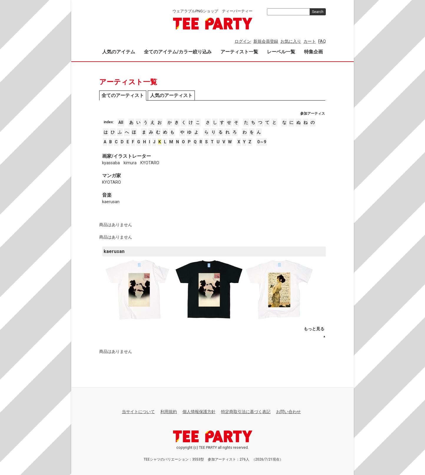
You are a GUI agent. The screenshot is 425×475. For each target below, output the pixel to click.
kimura (130, 162)
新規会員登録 (265, 41)
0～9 (261, 141)
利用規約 (168, 411)
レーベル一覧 (281, 52)
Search (317, 12)
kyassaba (111, 162)
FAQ (322, 41)
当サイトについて (138, 411)
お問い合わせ (288, 411)
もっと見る (314, 328)
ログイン (243, 41)
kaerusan (110, 201)
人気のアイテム (118, 52)
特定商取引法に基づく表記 (245, 411)
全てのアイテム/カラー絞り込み (178, 52)
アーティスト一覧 (239, 52)
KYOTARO (149, 162)
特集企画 (313, 52)
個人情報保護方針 (198, 411)
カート (309, 41)
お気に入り (290, 41)
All (120, 122)
